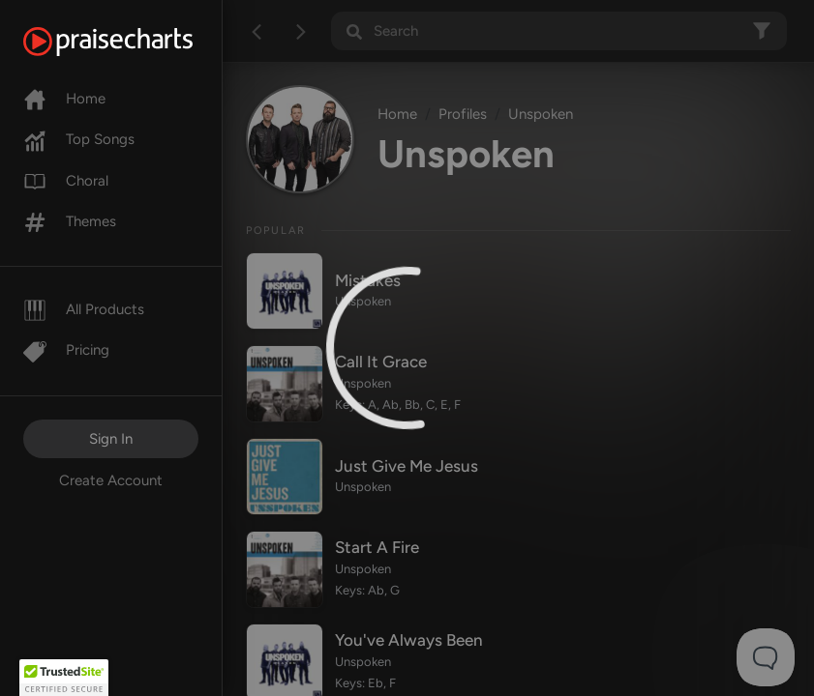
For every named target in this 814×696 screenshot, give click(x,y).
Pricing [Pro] (66, 350)
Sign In (111, 439)
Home (64, 98)
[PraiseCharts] (132, 41)
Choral (65, 180)
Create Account (111, 480)
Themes (69, 221)
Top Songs (79, 139)
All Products (83, 309)
